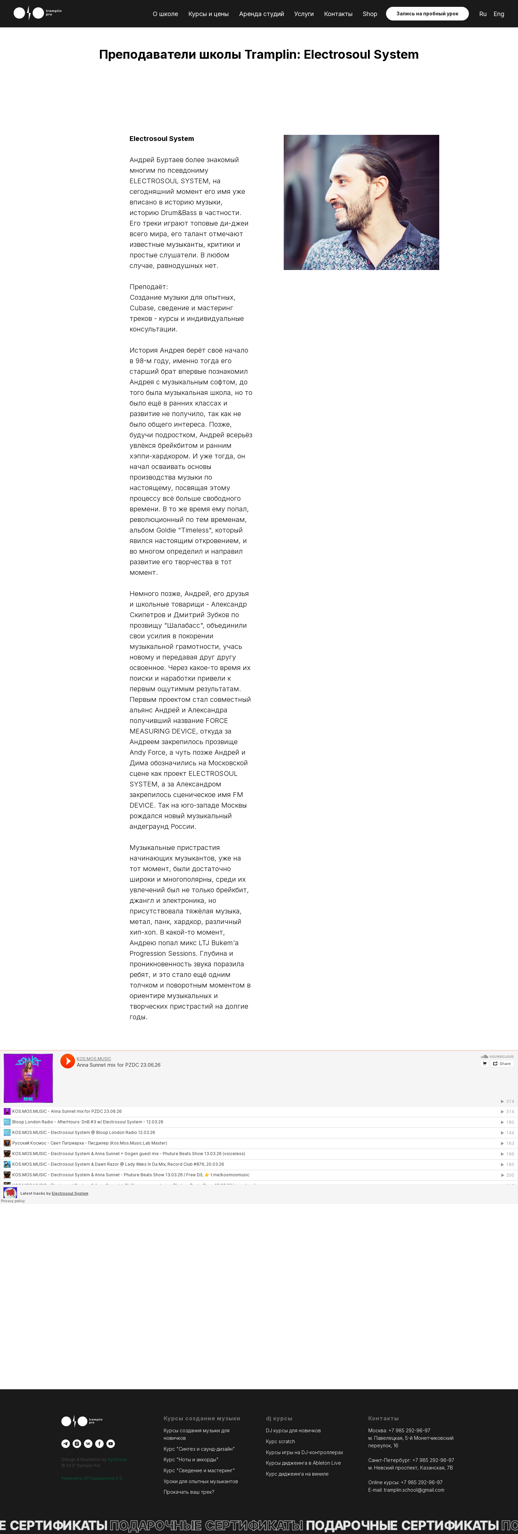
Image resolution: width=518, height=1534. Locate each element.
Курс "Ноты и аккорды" (191, 1459)
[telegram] (65, 1443)
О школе (165, 13)
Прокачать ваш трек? (189, 1492)
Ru (483, 13)
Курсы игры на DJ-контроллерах (304, 1452)
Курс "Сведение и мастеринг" (199, 1470)
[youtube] (110, 1443)
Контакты (338, 13)
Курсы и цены (208, 13)
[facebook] (99, 1443)
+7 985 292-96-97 (409, 1430)
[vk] (88, 1443)
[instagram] (77, 1443)
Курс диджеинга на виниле (297, 1474)
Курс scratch (280, 1441)
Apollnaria (117, 1459)
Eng (498, 13)
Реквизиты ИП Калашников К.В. (92, 1478)
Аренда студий (261, 13)
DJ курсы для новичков (293, 1430)
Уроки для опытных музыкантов (201, 1481)
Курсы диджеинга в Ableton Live (303, 1463)
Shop (370, 13)
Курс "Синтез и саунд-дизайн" (199, 1449)
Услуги (304, 13)
